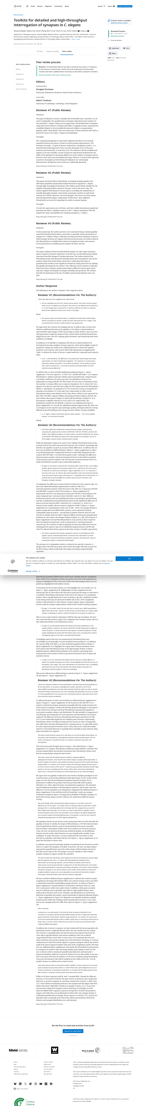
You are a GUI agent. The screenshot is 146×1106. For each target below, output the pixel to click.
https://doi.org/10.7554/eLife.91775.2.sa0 (49, 279)
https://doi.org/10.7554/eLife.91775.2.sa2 (49, 166)
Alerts (110, 6)
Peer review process (23, 64)
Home (33, 6)
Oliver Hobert (73, 31)
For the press (48, 1069)
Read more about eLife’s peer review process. (55, 75)
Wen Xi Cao (51, 31)
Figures (49, 51)
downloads (121, 58)
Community (58, 6)
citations (111, 60)
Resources (47, 1071)
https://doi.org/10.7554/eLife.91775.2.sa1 (49, 217)
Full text (40, 51)
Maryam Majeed (20, 31)
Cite (127, 48)
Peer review (67, 51)
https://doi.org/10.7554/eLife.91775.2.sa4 (49, 1004)
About (67, 6)
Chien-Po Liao (61, 31)
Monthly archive (49, 1067)
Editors (18, 69)
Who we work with (20, 1067)
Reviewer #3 (20, 84)
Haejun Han (31, 31)
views (111, 58)
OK (129, 1089)
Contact (16, 1071)
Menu (26, 6)
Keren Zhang (41, 31)
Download (115, 48)
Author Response (21, 89)
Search (100, 6)
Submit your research (124, 6)
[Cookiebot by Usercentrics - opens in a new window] (12, 1102)
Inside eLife (47, 1064)
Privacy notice (73, 1035)
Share (114, 53)
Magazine (48, 6)
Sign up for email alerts (73, 1031)
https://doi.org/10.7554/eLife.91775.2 (25, 44)
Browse (40, 6)
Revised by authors (117, 36)
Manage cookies (31, 1102)
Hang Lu (84, 31)
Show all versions (116, 40)
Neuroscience (18, 15)
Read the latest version (119, 23)
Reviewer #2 (20, 79)
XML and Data (48, 1074)
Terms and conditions (21, 1074)
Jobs (15, 1064)
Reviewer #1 (20, 74)
